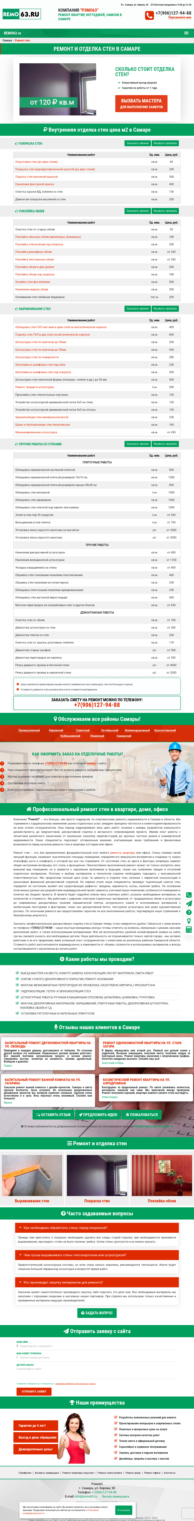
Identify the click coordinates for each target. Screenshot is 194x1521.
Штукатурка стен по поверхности (37, 357)
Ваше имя (22, 1338)
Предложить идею (98, 1115)
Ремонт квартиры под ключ (78, 1469)
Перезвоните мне (179, 17)
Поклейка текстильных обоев (34, 259)
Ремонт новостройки (110, 1469)
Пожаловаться (142, 1115)
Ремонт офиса (152, 1469)
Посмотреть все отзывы (154, 1125)
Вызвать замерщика (47, 1469)
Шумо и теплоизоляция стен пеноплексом (42, 424)
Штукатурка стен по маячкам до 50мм (40, 349)
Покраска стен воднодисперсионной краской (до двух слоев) (55, 169)
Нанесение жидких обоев (31, 289)
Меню (186, 31)
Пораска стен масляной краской (36, 176)
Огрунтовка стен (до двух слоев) (36, 161)
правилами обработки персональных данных (75, 1380)
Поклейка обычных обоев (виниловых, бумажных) (48, 237)
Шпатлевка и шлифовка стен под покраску (43, 372)
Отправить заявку (34, 1388)
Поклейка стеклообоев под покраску (39, 244)
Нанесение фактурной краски (34, 184)
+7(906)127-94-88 (173, 13)
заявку (91, 763)
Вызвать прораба (165, 143)
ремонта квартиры (122, 852)
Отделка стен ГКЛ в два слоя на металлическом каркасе (52, 334)
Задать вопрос (97, 1311)
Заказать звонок (138, 143)
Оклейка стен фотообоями (32, 282)
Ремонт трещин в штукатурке (34, 387)
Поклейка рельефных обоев (33, 252)
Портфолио (25, 1469)
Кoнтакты (170, 1469)
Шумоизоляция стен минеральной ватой (41, 417)
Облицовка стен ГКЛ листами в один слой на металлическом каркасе (60, 327)
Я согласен (124, 1510)
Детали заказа (25, 1361)
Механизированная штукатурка (36, 432)
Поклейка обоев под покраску (35, 274)
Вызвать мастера (141, 103)
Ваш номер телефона (29, 1350)
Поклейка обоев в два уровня (34, 267)
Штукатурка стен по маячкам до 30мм (40, 342)
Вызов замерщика (115, 1493)
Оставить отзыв (53, 1115)
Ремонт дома (133, 1469)
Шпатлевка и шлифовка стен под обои (40, 364)
